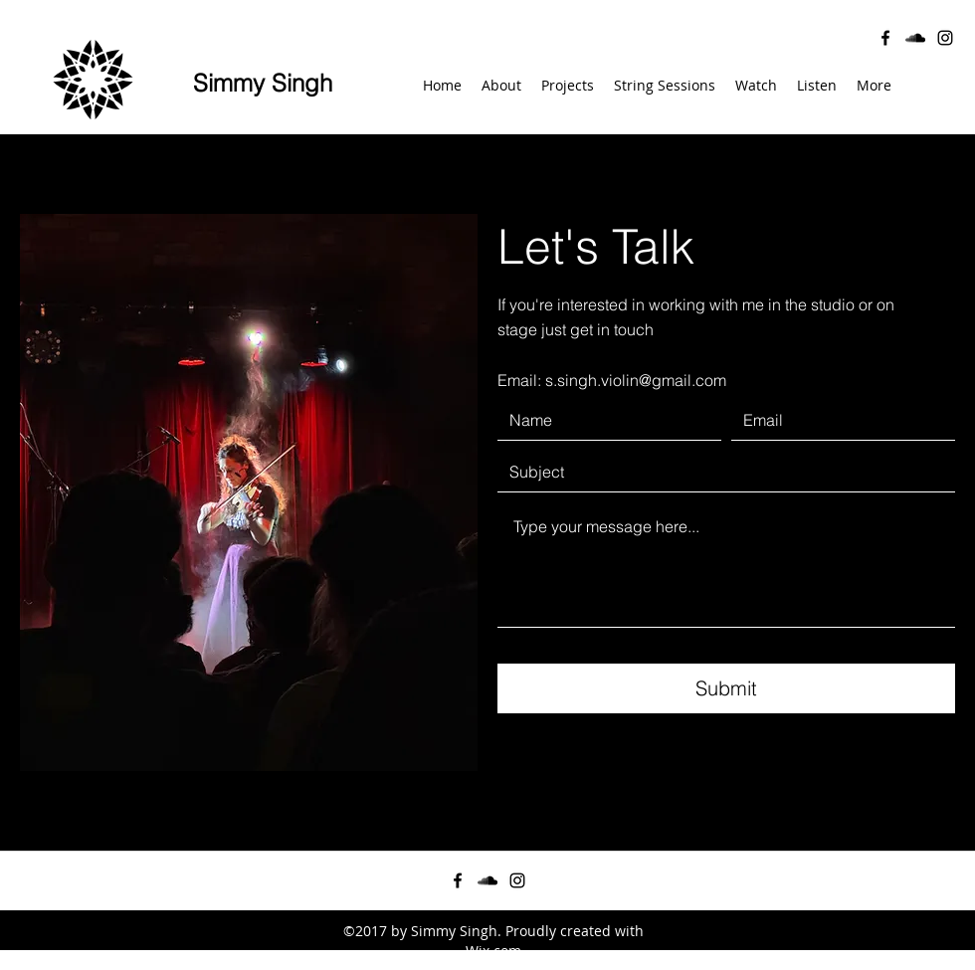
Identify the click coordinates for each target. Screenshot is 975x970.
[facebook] (885, 38)
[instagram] (945, 38)
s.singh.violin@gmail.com (635, 380)
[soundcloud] (915, 38)
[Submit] (726, 688)
